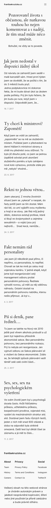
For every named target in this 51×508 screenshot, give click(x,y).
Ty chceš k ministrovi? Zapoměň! (23, 126)
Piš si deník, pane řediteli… (19, 319)
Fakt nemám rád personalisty (18, 250)
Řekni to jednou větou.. (24, 189)
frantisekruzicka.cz (13, 4)
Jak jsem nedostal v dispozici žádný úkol (21, 64)
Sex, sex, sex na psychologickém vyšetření (18, 387)
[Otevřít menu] (45, 4)
